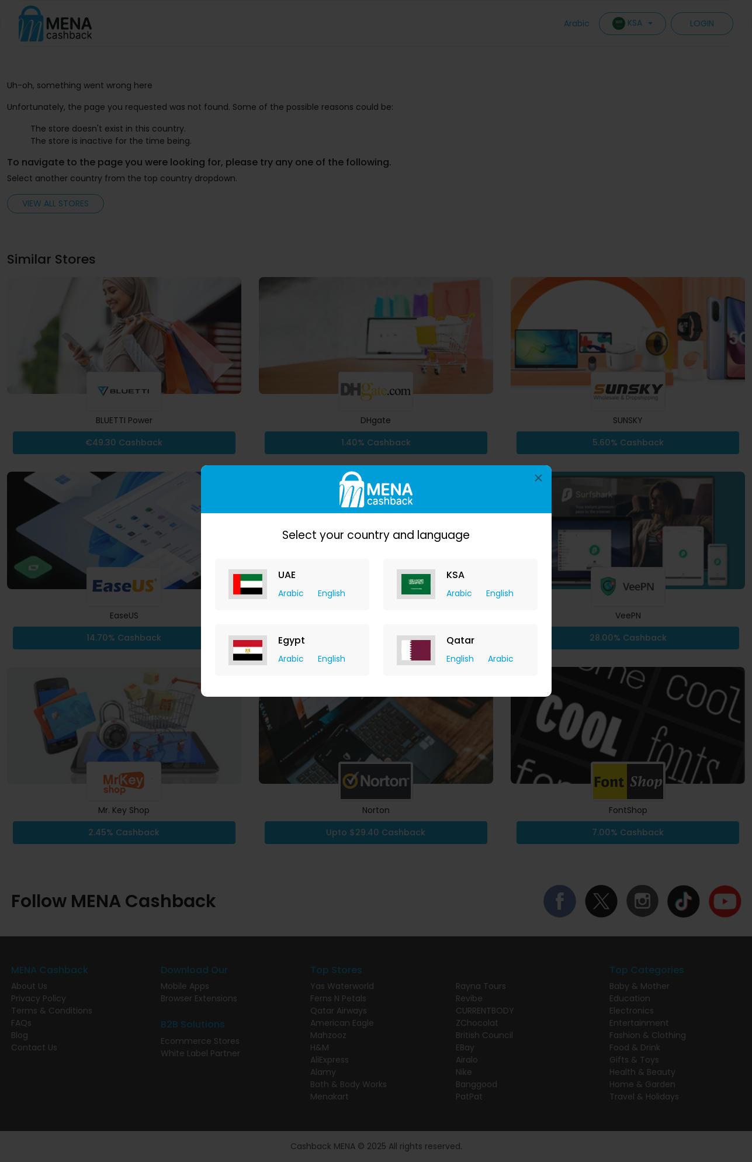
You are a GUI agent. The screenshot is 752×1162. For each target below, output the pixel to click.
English (331, 593)
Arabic (292, 593)
